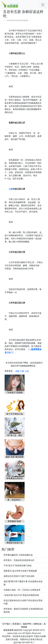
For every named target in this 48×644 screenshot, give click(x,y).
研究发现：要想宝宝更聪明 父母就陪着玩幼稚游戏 (23, 610)
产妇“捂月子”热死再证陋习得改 (18, 565)
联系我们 (17, 623)
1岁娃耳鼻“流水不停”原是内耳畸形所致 (21, 595)
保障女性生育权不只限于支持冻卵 (19, 576)
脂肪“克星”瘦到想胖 (15, 456)
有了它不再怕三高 (14, 413)
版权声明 (27, 623)
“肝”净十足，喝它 (15, 435)
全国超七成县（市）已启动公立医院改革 (22, 589)
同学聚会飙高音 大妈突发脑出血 (18, 554)
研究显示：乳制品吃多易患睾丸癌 (19, 560)
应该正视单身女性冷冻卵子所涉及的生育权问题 (23, 602)
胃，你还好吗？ (14, 499)
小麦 (22, 371)
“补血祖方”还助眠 (15, 392)
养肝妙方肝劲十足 (14, 542)
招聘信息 (37, 623)
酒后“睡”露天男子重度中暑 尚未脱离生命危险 (23, 583)
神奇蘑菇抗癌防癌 (14, 478)
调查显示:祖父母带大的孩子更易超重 (20, 570)
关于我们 (6, 623)
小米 (11, 188)
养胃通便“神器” (15, 521)
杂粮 (17, 371)
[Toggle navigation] (42, 4)
